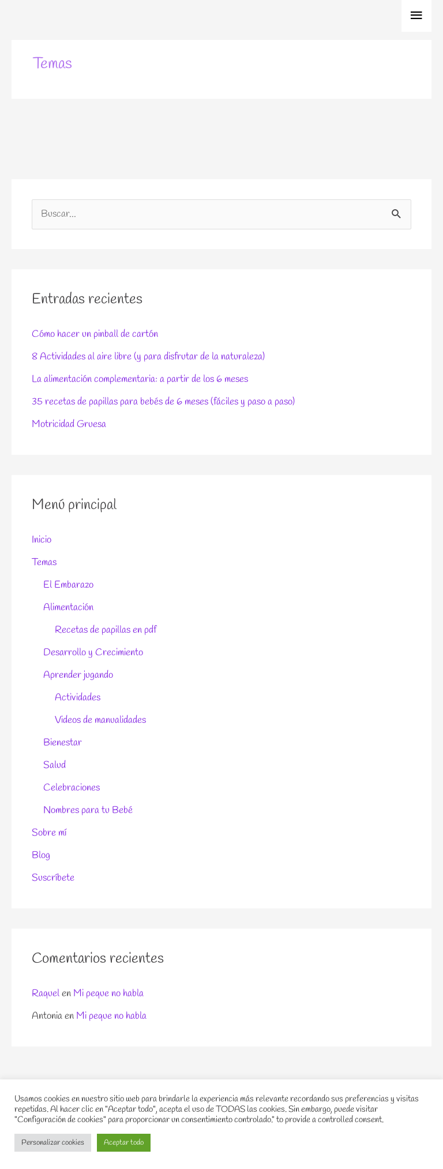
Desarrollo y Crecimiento (93, 652)
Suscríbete (53, 878)
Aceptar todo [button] (124, 1143)
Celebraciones (71, 788)
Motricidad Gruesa (69, 424)
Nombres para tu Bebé (88, 810)
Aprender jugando (78, 675)
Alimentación (68, 607)
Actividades (77, 697)
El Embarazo (68, 585)
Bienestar (62, 742)
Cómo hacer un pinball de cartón (95, 334)
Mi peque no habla (108, 993)
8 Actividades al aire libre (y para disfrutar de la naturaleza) (148, 356)
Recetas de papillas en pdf (105, 630)
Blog (41, 855)
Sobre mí (49, 833)
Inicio (41, 540)
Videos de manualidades (100, 720)
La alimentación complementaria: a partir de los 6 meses (140, 379)
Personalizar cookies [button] (52, 1143)
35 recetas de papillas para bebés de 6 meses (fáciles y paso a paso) (163, 402)
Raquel (45, 993)
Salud (54, 765)
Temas (44, 562)
